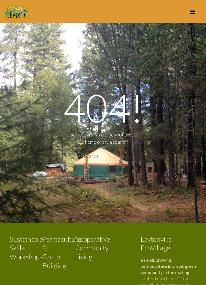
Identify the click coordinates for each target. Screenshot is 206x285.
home (90, 142)
